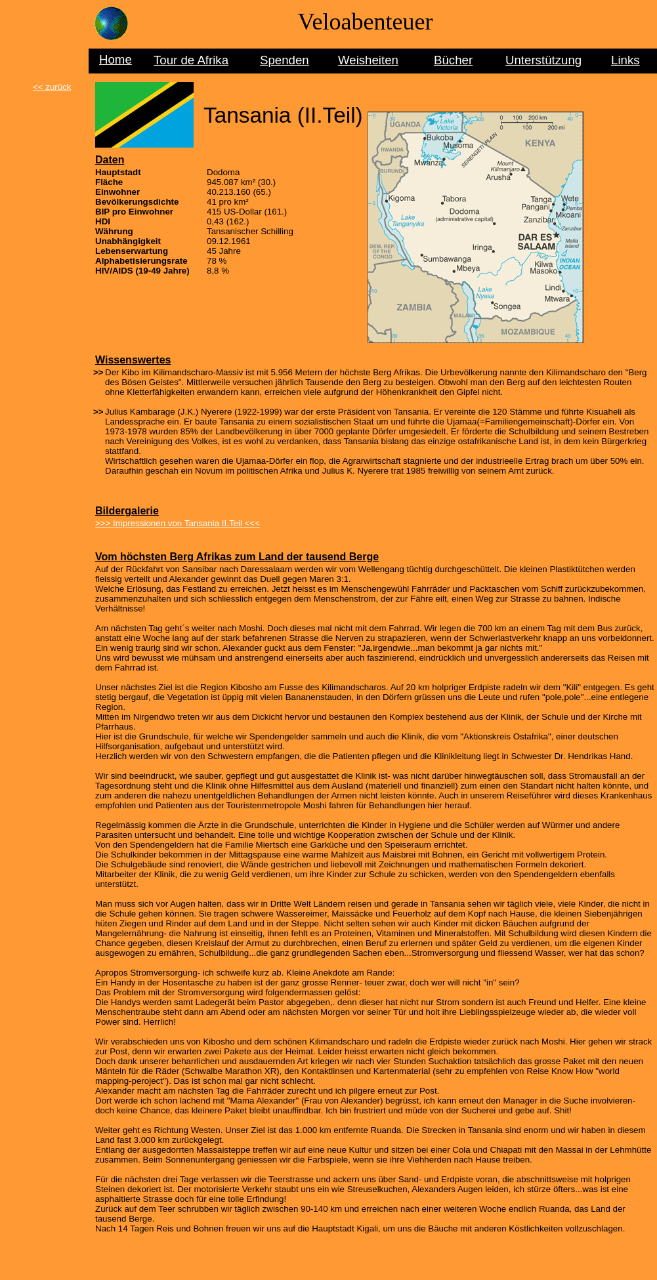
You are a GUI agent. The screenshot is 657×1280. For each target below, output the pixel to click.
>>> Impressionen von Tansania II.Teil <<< (177, 523)
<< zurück (52, 87)
